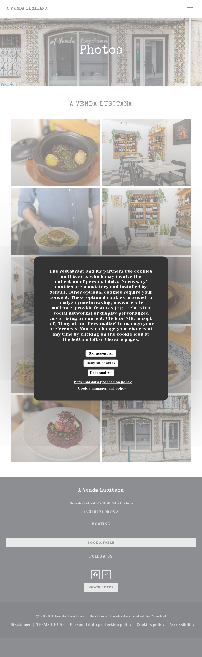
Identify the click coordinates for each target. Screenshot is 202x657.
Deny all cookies (101, 363)
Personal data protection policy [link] (103, 382)
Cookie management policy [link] (102, 388)
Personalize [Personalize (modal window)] (101, 373)
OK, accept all (101, 353)
